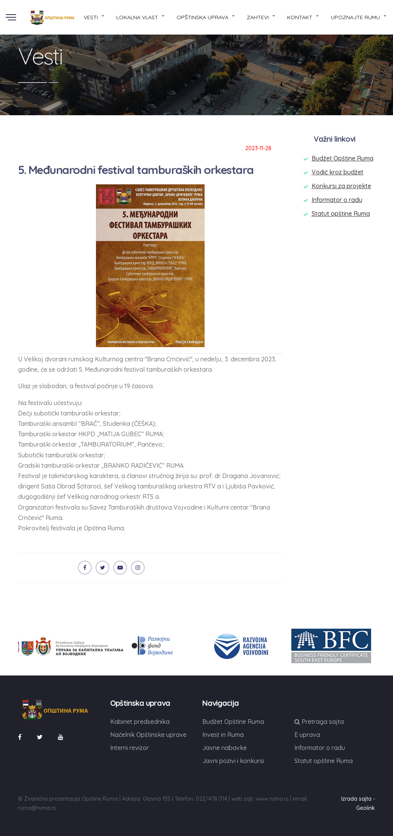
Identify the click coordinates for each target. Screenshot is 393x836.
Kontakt (299, 17)
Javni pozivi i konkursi (233, 761)
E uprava (307, 734)
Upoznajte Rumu (355, 17)
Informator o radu (337, 200)
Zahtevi (258, 17)
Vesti (91, 17)
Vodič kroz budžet (337, 172)
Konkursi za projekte (341, 186)
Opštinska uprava (202, 17)
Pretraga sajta (319, 721)
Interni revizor (129, 748)
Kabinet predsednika (140, 721)
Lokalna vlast (137, 17)
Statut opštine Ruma (341, 213)
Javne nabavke (224, 748)
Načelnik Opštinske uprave (148, 734)
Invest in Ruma (223, 734)
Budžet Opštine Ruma (342, 158)
